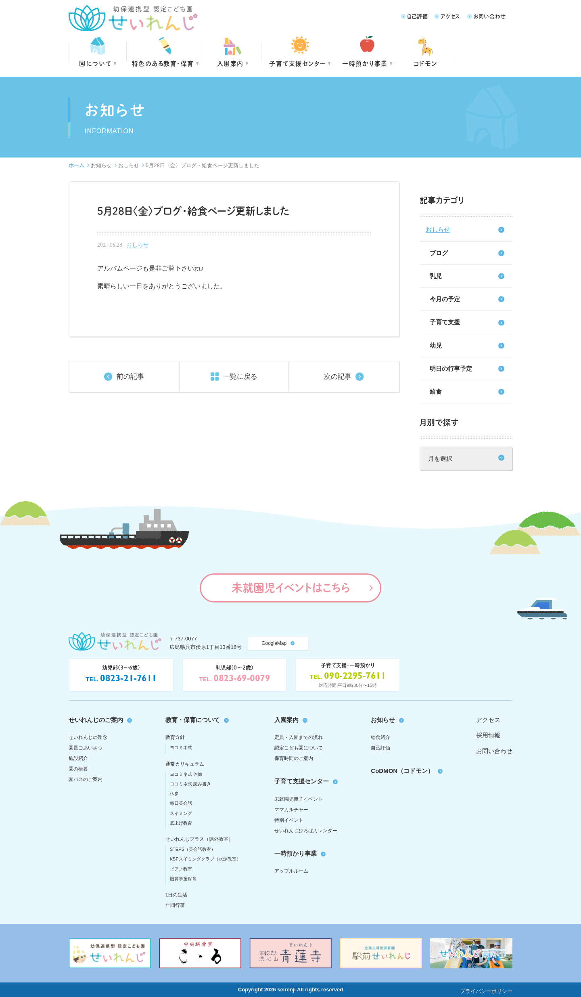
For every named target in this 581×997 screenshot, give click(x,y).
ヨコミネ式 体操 (186, 774)
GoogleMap (273, 643)
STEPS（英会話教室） (192, 849)
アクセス (450, 16)
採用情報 (488, 735)
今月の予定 (445, 299)
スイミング (181, 813)
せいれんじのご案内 (96, 719)
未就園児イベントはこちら (291, 587)
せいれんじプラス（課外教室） (199, 839)
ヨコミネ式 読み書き (190, 783)
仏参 (174, 793)
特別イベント (288, 820)
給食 (436, 391)
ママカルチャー (291, 809)
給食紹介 (380, 737)
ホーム (76, 165)
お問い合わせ (489, 16)
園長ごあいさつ (85, 748)
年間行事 (175, 905)
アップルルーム (291, 871)
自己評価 (417, 16)
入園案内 (230, 63)
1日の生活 (176, 895)
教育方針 (175, 737)
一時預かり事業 (295, 853)
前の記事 (130, 376)
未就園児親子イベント (298, 799)
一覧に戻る (240, 376)
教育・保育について (192, 719)
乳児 (436, 276)
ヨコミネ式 (181, 747)
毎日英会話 (181, 803)
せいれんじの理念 (88, 737)
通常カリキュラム (184, 764)
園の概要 (78, 769)
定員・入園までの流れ (298, 737)
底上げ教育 (181, 823)
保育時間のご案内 (293, 758)
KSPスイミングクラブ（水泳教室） (205, 858)
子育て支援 (445, 322)
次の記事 (337, 376)
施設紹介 (78, 758)
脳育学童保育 (183, 878)
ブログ (439, 253)
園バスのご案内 (85, 779)
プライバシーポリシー (486, 991)
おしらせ (128, 165)
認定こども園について (298, 748)
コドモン (425, 63)
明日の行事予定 (451, 368)
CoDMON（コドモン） (402, 770)
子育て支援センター (297, 63)
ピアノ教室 (181, 869)
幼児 (436, 345)
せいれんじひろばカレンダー (305, 830)
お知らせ (101, 165)
